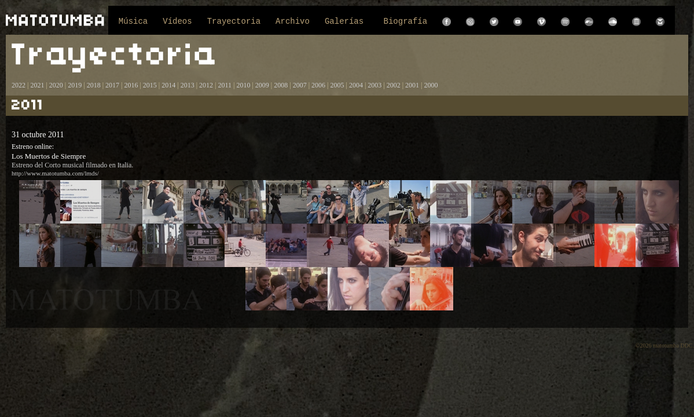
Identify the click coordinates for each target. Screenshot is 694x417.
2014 (168, 85)
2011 (225, 85)
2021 (37, 85)
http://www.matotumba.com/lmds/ (55, 173)
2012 (206, 85)
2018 (94, 85)
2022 (18, 85)
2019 (75, 85)
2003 (374, 85)
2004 (356, 85)
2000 (431, 85)
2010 (243, 85)
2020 (56, 85)
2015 (150, 85)
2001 (412, 85)
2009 (262, 85)
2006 (318, 85)
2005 (337, 85)
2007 (300, 85)
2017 (111, 85)
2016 (131, 85)
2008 (281, 85)
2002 (394, 85)
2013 (187, 85)
